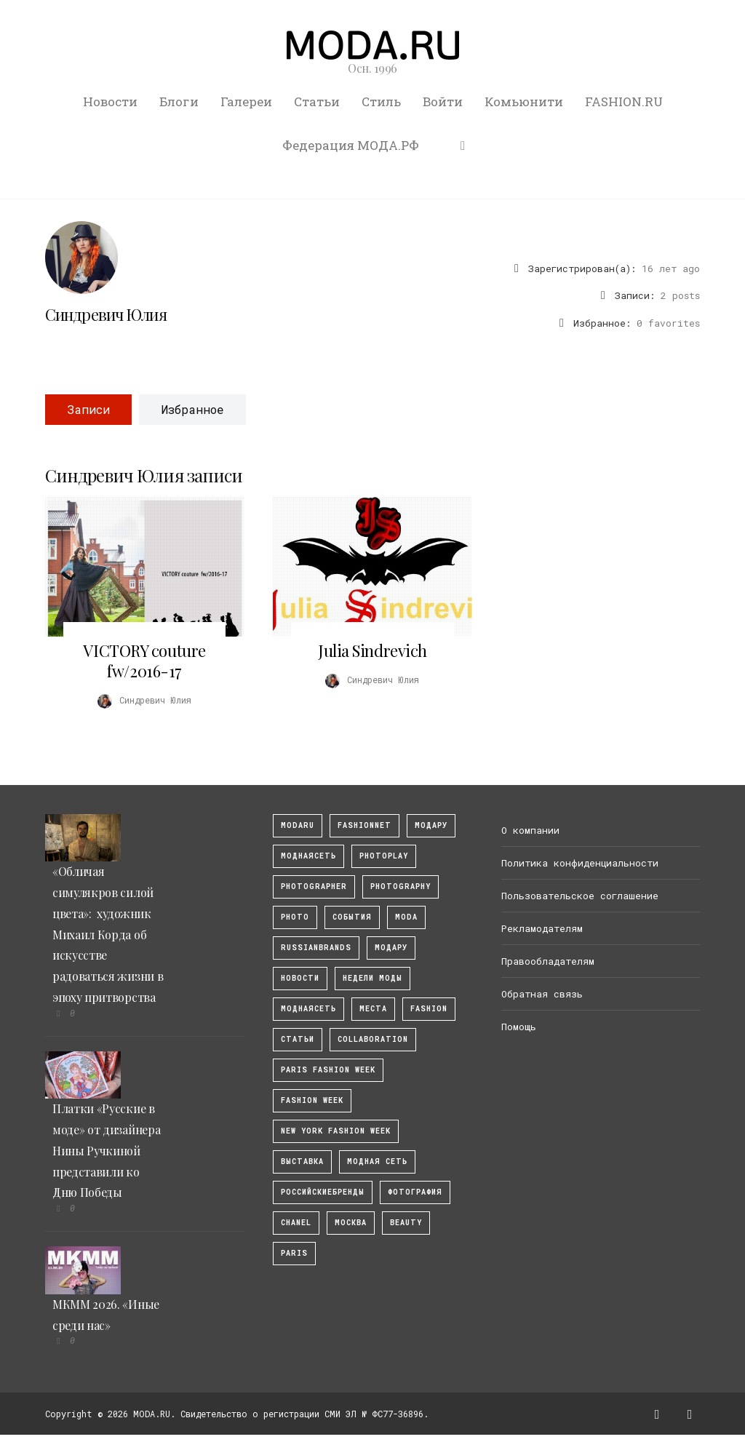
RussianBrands (316, 947)
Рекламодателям (542, 928)
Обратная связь (542, 993)
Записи (88, 409)
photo (295, 917)
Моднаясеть (308, 1008)
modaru (297, 825)
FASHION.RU (624, 101)
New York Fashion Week (336, 1131)
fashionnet (364, 825)
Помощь (518, 1026)
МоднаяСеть (308, 856)
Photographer (314, 886)
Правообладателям (547, 961)
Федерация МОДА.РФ (350, 145)
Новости (110, 101)
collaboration (373, 1039)
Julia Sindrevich (372, 650)
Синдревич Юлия (106, 314)
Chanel (296, 1222)
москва (351, 1222)
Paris (294, 1253)
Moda (406, 917)
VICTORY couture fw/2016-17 (144, 661)
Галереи (246, 101)
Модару (391, 947)
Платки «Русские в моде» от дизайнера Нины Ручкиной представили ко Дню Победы (106, 1150)
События (352, 917)
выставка (302, 1161)
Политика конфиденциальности (579, 862)
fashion (428, 1008)
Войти (443, 101)
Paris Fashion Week (328, 1070)
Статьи (317, 101)
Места (373, 1008)
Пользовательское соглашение (579, 895)
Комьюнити (524, 101)
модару (431, 825)
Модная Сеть (377, 1161)
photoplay (383, 856)
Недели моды (372, 978)
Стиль (381, 101)
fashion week (312, 1100)
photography (400, 886)
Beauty (406, 1222)
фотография (415, 1192)
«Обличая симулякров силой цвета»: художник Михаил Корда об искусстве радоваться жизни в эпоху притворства (107, 934)
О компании (530, 830)
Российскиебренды (322, 1192)
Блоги (179, 101)
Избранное (192, 409)
